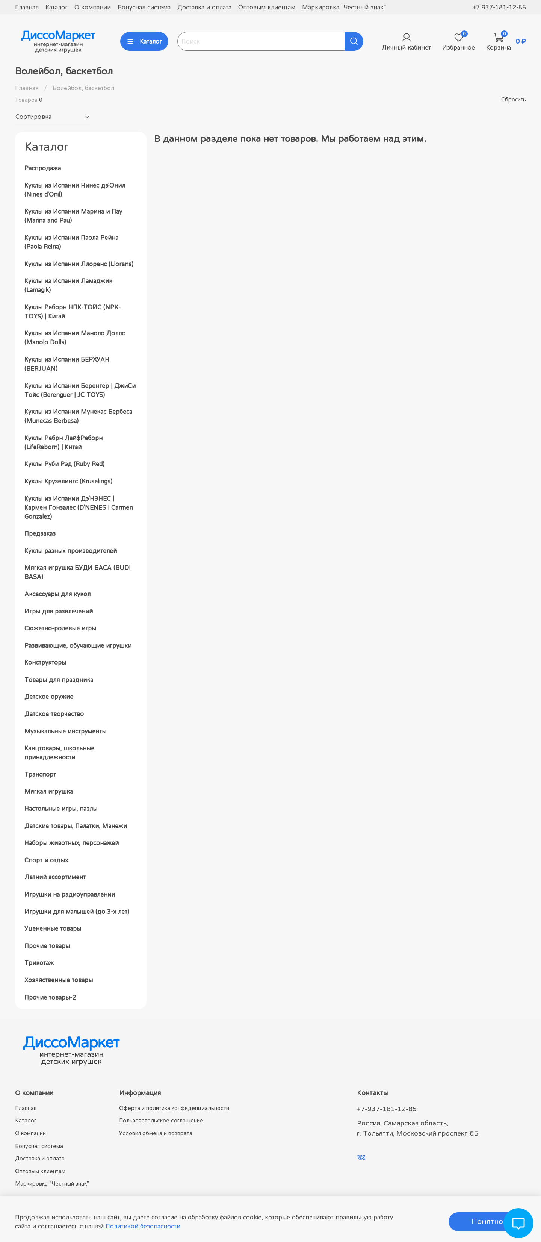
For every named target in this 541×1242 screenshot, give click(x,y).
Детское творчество (54, 713)
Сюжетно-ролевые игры (60, 628)
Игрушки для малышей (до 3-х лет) (76, 911)
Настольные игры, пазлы (60, 808)
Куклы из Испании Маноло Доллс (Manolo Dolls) (74, 337)
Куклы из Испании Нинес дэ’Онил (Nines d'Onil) (74, 190)
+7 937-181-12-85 (499, 7)
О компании (92, 7)
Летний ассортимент (55, 877)
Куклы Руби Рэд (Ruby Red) (64, 463)
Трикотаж (39, 962)
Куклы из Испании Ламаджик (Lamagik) (68, 285)
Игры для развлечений (58, 611)
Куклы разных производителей (70, 550)
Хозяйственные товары (58, 980)
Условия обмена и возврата (155, 1133)
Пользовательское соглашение (161, 1120)
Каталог (56, 7)
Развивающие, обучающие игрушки (77, 645)
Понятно (487, 1221)
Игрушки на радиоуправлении (69, 894)
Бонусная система (144, 7)
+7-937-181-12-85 (387, 1109)
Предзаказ (40, 533)
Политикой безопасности (143, 1226)
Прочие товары (47, 945)
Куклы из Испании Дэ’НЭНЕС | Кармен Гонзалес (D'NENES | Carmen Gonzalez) (78, 507)
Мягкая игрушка (48, 791)
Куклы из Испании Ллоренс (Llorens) (78, 264)
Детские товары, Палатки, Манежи (75, 825)
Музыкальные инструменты (65, 731)
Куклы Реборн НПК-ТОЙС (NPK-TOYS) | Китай (72, 312)
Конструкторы (45, 662)
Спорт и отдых (46, 860)
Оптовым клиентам (266, 7)
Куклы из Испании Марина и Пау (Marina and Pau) (73, 216)
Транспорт (40, 774)
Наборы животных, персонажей (71, 842)
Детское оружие (48, 696)
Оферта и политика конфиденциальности (174, 1108)
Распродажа (42, 168)
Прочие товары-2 (50, 997)
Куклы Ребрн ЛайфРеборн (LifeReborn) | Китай (63, 442)
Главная (27, 7)
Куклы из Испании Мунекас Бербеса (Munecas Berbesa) (78, 416)
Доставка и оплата (204, 7)
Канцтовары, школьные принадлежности (59, 752)
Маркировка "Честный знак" (344, 7)
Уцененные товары (52, 928)
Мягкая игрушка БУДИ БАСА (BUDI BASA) (77, 572)
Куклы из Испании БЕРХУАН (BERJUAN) (66, 364)
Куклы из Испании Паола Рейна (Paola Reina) (71, 242)
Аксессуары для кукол (57, 594)
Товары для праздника (58, 679)
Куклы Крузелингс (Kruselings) (68, 481)
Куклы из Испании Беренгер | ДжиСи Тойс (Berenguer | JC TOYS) (80, 390)
